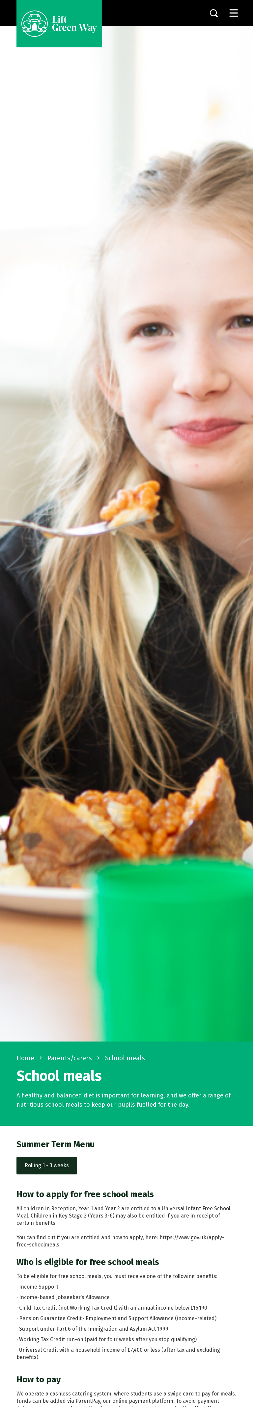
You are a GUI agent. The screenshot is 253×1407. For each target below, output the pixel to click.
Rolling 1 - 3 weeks (47, 1165)
